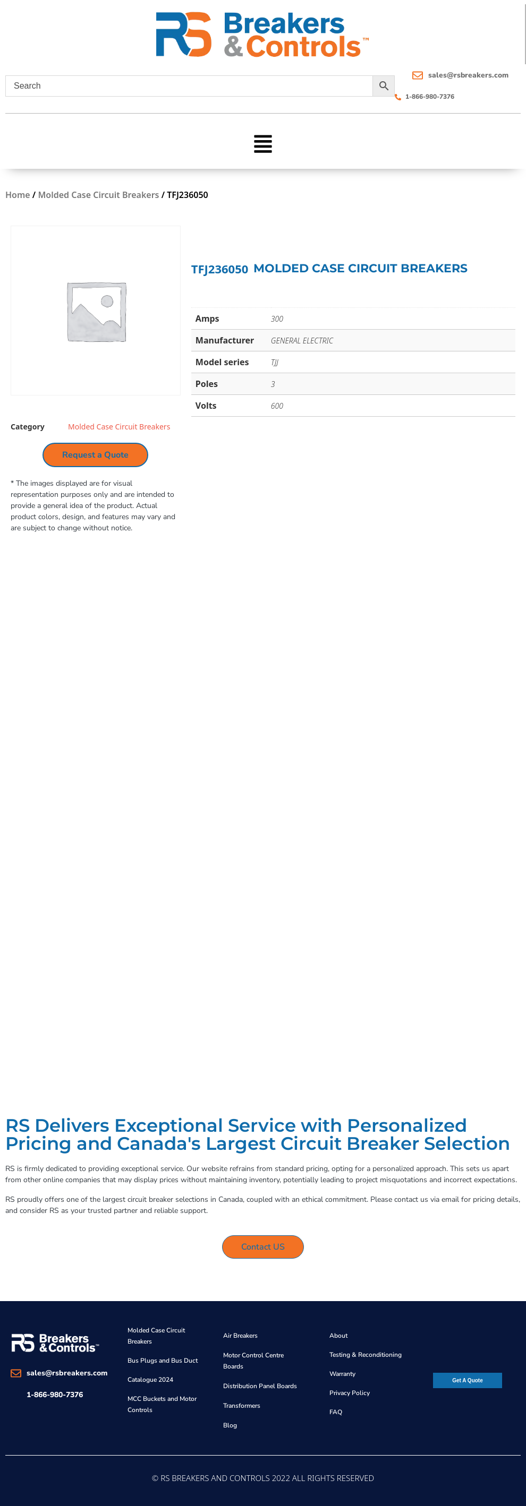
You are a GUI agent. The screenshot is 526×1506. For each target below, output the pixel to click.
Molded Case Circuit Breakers (98, 195)
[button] (263, 142)
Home (17, 195)
